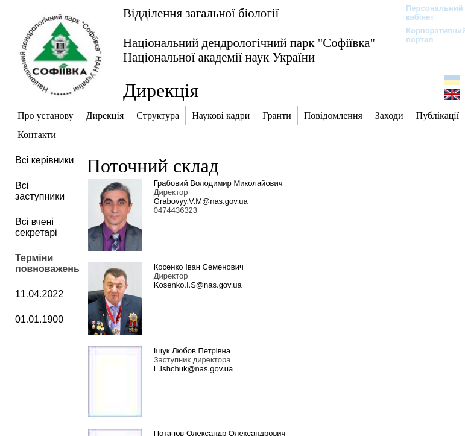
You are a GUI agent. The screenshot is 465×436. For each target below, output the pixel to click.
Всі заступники (40, 190)
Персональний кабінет (428, 13)
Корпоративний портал (428, 35)
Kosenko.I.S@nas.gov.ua (198, 284)
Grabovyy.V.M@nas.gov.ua (201, 201)
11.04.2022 (39, 294)
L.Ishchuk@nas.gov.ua (193, 368)
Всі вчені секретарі (36, 227)
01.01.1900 (39, 319)
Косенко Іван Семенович (199, 266)
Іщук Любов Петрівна (192, 350)
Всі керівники (44, 160)
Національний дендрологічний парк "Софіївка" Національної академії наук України (249, 50)
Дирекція (160, 90)
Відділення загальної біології (201, 13)
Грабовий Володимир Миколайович (218, 183)
